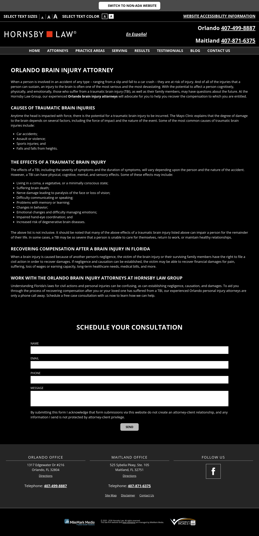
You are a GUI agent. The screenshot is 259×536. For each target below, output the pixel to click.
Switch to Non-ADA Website (132, 5)
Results (142, 50)
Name (35, 343)
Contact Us (218, 50)
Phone (35, 373)
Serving (119, 50)
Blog (195, 50)
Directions (46, 476)
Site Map (111, 495)
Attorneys (57, 50)
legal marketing (128, 522)
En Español (136, 34)
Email (35, 358)
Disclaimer (128, 495)
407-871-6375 (238, 40)
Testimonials (170, 50)
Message (37, 388)
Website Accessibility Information (219, 16)
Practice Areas (90, 50)
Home (34, 50)
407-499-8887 (238, 28)
